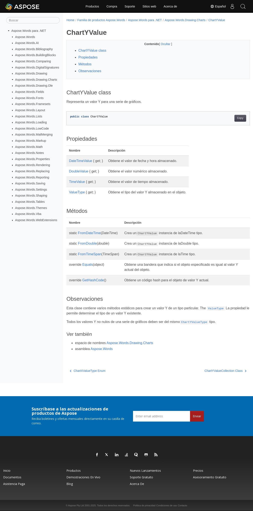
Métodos (84, 64)
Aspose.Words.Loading (31, 122)
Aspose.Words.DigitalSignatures (37, 67)
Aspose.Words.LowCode (32, 128)
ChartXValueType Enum (87, 370)
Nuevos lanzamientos (145, 471)
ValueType (77, 192)
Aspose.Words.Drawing (31, 73)
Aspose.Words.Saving (30, 183)
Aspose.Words (25, 36)
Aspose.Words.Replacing (32, 171)
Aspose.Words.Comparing (33, 61)
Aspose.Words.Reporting (32, 177)
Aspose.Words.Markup (30, 140)
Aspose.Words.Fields (29, 91)
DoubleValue (78, 171)
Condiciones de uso (166, 505)
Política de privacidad (144, 505)
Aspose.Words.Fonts (29, 98)
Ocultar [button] (159, 44)
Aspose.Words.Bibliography (34, 49)
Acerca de (170, 6)
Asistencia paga (14, 484)
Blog (69, 484)
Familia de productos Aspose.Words (101, 20)
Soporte (129, 6)
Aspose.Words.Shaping (31, 195)
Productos (92, 6)
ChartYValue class (92, 50)
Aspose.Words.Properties (32, 159)
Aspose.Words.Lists (28, 116)
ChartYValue (216, 20)
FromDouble (87, 243)
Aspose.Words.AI (27, 43)
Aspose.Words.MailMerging (34, 134)
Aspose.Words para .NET (28, 30)
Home (70, 20)
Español (218, 6)
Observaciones (89, 71)
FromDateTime (89, 233)
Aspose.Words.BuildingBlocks (35, 55)
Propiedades (88, 57)
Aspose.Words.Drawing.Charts (36, 79)
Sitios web (149, 6)
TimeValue (77, 182)
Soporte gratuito (141, 477)
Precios (198, 471)
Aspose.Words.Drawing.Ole (34, 85)
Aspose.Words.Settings (31, 189)
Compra (112, 6)
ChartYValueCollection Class (213, 370)
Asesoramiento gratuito (209, 477)
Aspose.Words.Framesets (32, 104)
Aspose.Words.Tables (30, 201)
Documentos (12, 477)
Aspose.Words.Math (29, 146)
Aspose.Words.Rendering (32, 165)
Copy (227, 118)
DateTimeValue (80, 161)
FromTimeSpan (89, 254)
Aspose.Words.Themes (31, 207)
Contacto (182, 505)
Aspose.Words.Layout (30, 110)
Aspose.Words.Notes (29, 153)
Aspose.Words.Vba (28, 214)
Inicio (6, 471)
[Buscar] (33, 20)
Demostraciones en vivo (83, 477)
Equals (87, 264)
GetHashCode (93, 280)
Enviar (197, 416)
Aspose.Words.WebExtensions (36, 220)
